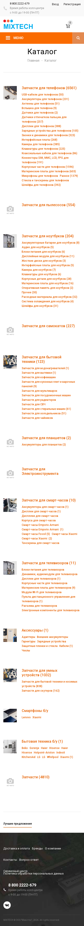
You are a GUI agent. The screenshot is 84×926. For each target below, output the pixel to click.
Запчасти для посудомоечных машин (46, 395)
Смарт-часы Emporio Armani (40, 525)
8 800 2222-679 (19, 3)
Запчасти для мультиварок (39, 390)
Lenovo (26, 717)
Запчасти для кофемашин (39, 377)
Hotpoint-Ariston (44, 752)
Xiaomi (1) (66, 757)
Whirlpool (52, 757)
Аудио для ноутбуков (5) (38, 247)
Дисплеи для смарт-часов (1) (41, 511)
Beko (25, 748)
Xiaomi (36, 717)
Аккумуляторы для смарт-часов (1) (45, 506)
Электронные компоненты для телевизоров (51, 610)
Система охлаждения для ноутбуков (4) (48, 301)
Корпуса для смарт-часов (39, 520)
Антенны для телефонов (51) (41, 103)
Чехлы (26, 650)
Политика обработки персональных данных (33, 873)
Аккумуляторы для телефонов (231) (45, 99)
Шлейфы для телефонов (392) (41, 185)
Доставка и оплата (16, 848)
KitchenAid (28, 757)
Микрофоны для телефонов (40, 175)
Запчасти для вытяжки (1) (39, 372)
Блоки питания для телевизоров (43, 569)
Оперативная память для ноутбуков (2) (47, 287)
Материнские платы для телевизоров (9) (48, 587)
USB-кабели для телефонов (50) (43, 94)
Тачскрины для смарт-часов (40, 543)
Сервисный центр (15, 871)
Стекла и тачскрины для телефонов (45, 180)
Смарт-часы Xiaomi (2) (37, 538)
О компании (53, 848)
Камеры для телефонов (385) (41, 144)
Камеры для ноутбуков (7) (39, 269)
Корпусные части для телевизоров (44, 583)
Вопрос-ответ (29, 859)
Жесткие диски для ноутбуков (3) (44, 260)
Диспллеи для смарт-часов (40, 516)
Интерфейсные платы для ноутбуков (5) (48, 265)
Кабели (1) (66, 646)
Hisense (54, 748)
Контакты (10, 859)
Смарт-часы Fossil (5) (36, 534)
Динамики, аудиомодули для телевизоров (50, 574)
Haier (44, 748)
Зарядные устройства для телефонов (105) (50, 130)
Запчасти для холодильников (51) (44, 413)
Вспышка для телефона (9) (39, 108)
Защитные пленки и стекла (40, 646)
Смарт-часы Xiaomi (64, 534)
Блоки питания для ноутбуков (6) (43, 251)
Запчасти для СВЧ (33, 404)
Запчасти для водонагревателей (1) (45, 368)
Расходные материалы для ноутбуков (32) (49, 297)
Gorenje (34, 748)
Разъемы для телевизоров (39, 605)
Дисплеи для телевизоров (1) (41, 578)
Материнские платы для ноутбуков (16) (47, 283)
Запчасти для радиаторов (39, 399)
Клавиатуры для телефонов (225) (43, 148)
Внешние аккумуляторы (52, 637)
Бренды (37, 848)
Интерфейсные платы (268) (39, 139)
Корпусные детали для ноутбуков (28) (46, 278)
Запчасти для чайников (37, 418)
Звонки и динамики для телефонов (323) (48, 135)
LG (38, 757)
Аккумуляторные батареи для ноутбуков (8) (51, 242)
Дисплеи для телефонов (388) (41, 126)
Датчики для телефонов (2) (40, 112)
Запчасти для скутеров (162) (41, 690)
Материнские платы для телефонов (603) (49, 171)
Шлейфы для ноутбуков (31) (40, 306)
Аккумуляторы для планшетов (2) (44, 444)
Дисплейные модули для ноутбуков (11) (48, 256)
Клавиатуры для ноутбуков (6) (41, 274)
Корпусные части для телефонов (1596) (48, 166)
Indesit (60, 752)
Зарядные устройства (51, 641)
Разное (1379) (69, 175)
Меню (18, 38)
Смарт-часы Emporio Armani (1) (42, 529)
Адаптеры (28, 637)
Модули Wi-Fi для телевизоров (42, 592)
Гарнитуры (28, 641)
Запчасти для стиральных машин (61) (46, 409)
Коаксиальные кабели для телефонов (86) (49, 153)
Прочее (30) (29, 292)
